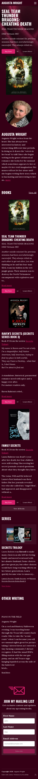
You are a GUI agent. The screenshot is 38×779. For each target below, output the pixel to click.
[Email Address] (19, 743)
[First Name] (19, 721)
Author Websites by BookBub (18, 775)
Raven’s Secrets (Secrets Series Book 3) (18, 335)
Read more (7, 285)
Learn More (27, 51)
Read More (6, 673)
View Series (6, 586)
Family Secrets (11, 445)
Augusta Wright (12, 3)
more (8, 180)
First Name (8, 715)
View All (32, 192)
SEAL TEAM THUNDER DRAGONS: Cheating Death (17, 17)
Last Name (8, 727)
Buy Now (8, 51)
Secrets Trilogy (12, 547)
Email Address (10, 738)
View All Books (19, 509)
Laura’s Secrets (8, 579)
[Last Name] (19, 732)
